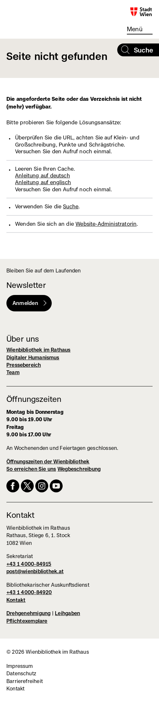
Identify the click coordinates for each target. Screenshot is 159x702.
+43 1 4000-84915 (28, 564)
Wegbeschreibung (79, 469)
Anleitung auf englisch (43, 182)
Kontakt (16, 600)
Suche (70, 206)
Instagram (41, 485)
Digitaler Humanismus (32, 357)
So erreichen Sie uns (31, 469)
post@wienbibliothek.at (35, 571)
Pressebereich (23, 365)
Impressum (19, 666)
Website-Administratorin (106, 223)
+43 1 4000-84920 (29, 592)
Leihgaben (67, 613)
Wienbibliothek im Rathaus (32, 14)
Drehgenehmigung (28, 613)
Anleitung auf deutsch (42, 175)
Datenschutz (21, 673)
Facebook (12, 485)
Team (13, 372)
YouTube (56, 485)
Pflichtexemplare (27, 621)
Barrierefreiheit (24, 681)
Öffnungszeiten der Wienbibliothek (48, 461)
